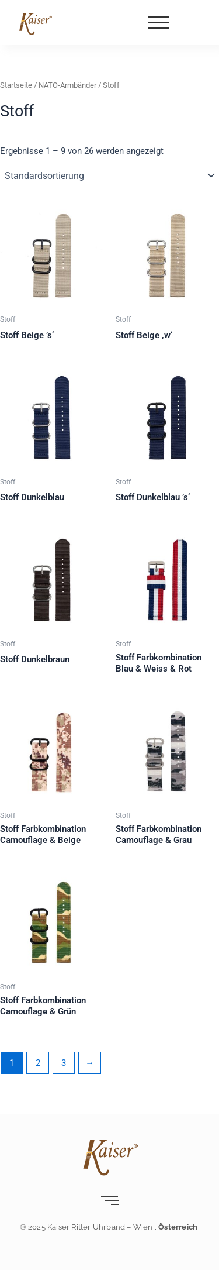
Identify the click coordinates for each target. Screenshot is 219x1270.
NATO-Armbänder (67, 85)
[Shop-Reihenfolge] (109, 175)
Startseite (16, 85)
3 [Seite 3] (63, 1063)
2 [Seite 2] (38, 1063)
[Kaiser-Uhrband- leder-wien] (35, 23)
